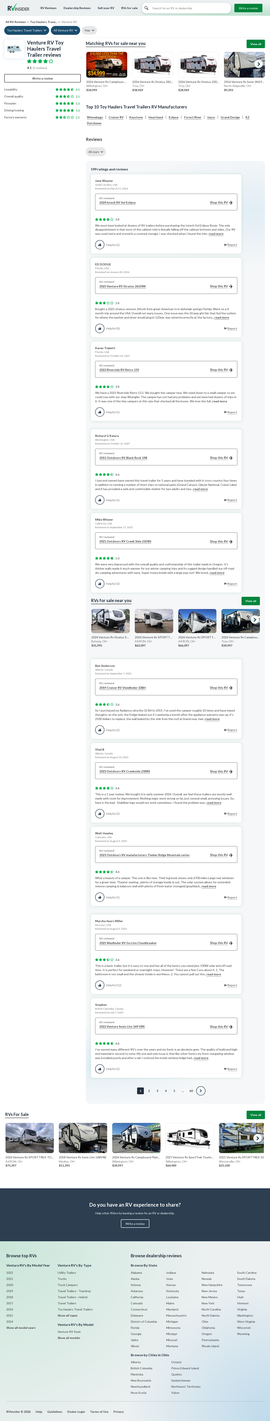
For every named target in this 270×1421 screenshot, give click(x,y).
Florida (135, 1327)
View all (255, 44)
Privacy (118, 1411)
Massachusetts (176, 1315)
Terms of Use (99, 1411)
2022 (9, 1272)
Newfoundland (140, 1386)
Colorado (137, 1303)
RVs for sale (129, 8)
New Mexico (210, 1297)
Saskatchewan (180, 1380)
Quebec (176, 1374)
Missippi (171, 1334)
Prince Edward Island (185, 1368)
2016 (9, 1309)
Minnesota (173, 1327)
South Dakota (246, 1279)
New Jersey (209, 1291)
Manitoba (137, 1374)
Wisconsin (244, 1327)
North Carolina (211, 1309)
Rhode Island (210, 1346)
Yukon (175, 1392)
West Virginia (246, 1321)
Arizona (136, 1285)
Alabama (136, 1272)
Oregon (207, 1334)
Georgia (136, 1334)
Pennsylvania (210, 1340)
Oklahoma (208, 1327)
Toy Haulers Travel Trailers (24, 30)
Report (232, 244)
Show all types (68, 1315)
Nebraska (208, 1272)
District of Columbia (144, 1321)
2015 (9, 1315)
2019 (9, 1291)
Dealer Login (76, 1411)
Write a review (248, 8)
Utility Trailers (67, 1272)
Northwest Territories (186, 1386)
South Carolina (246, 1272)
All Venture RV (63, 30)
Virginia (242, 1309)
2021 (9, 1279)
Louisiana (172, 1297)
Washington (245, 1315)
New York (208, 1303)
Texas (241, 1291)
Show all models (69, 1338)
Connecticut (139, 1309)
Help (39, 1411)
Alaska (135, 1279)
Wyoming (243, 1334)
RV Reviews (48, 8)
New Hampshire (212, 1285)
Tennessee (244, 1285)
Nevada (207, 1279)
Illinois (135, 1346)
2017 (9, 1303)
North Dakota (211, 1315)
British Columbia (141, 1368)
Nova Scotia (138, 1392)
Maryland (172, 1309)
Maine (170, 1303)
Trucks (62, 1279)
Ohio (205, 1321)
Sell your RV (106, 8)
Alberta (136, 1362)
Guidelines (54, 1411)
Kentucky (172, 1291)
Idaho (134, 1340)
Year (87, 30)
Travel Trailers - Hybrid (72, 1297)
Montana (172, 1346)
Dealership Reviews (77, 8)
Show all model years (21, 1327)
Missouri (171, 1340)
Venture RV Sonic (69, 1331)
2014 (9, 1321)
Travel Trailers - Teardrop (74, 1291)
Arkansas (137, 1291)
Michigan (172, 1321)
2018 (9, 1297)
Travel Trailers (67, 1303)
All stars (93, 152)
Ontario (176, 1362)
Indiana (171, 1272)
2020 (9, 1285)
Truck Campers (68, 1285)
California (137, 1297)
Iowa (169, 1279)
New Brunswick (141, 1380)
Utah (240, 1297)
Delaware (137, 1315)
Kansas (171, 1285)
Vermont (243, 1303)
